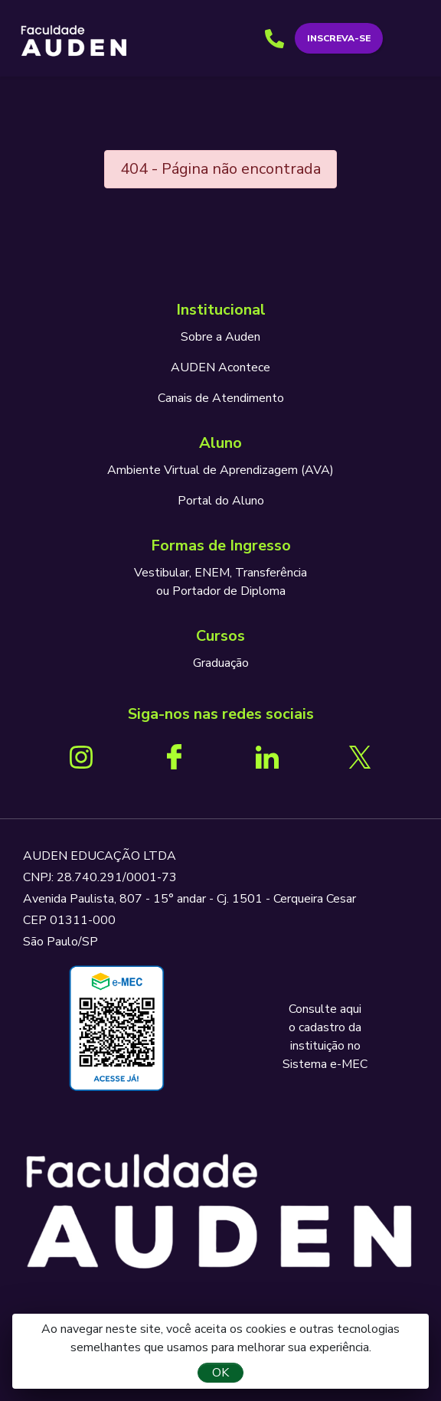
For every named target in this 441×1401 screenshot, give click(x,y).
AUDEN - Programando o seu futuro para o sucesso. (74, 41)
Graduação (221, 663)
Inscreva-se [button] (339, 38)
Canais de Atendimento (221, 398)
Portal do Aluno (221, 500)
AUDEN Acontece (220, 367)
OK (220, 1372)
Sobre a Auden (220, 336)
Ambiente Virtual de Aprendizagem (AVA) (220, 470)
